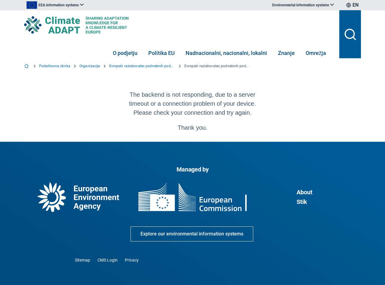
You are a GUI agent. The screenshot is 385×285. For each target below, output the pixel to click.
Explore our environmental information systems (191, 234)
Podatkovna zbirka (54, 66)
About (305, 192)
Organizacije (89, 66)
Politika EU (161, 53)
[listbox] (85, 5)
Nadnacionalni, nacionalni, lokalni (226, 53)
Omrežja (316, 53)
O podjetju (125, 53)
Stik (302, 201)
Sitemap (82, 260)
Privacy (132, 260)
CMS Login (107, 260)
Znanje (286, 53)
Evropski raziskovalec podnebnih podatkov (142, 66)
